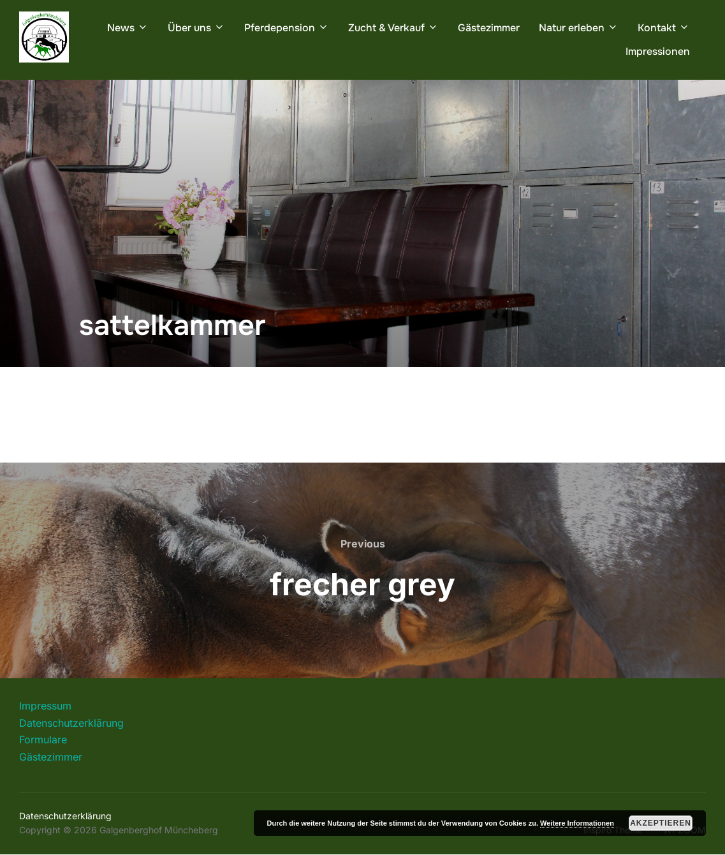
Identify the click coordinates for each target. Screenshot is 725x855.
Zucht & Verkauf (393, 27)
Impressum (45, 705)
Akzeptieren (660, 823)
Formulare (43, 739)
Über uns (196, 27)
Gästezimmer (489, 27)
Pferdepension (286, 27)
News (128, 27)
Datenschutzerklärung (71, 723)
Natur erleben (579, 27)
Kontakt (664, 27)
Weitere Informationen (577, 823)
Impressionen (658, 51)
